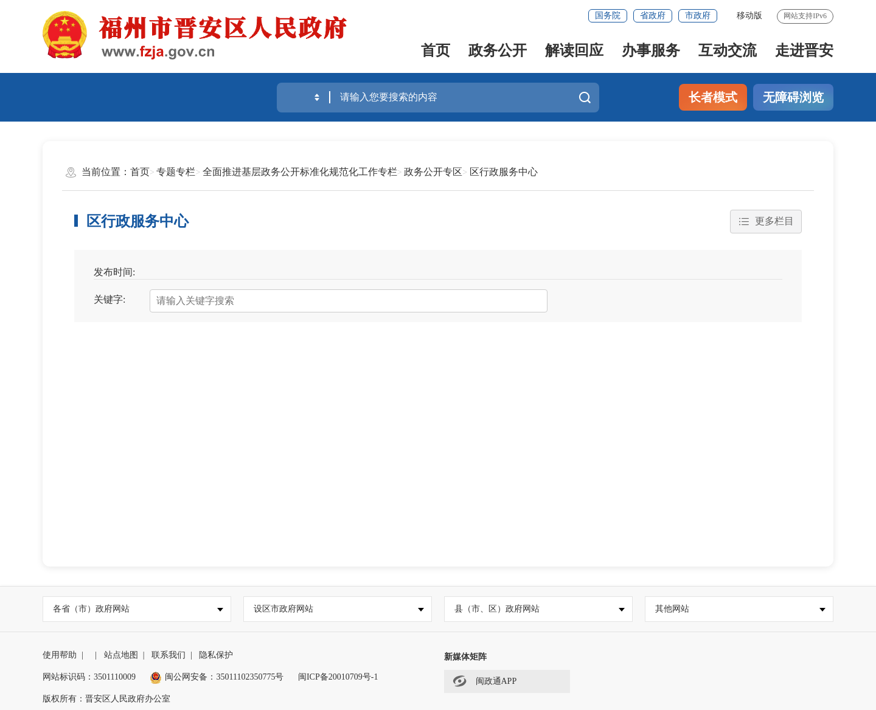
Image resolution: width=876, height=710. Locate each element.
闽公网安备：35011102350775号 (216, 676)
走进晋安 (804, 50)
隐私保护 (216, 655)
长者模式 (713, 97)
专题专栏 (175, 172)
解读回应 (574, 50)
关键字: (109, 299)
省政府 (653, 15)
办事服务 (651, 50)
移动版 (749, 15)
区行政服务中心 (504, 172)
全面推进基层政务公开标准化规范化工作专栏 (300, 172)
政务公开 (497, 50)
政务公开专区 (433, 172)
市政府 (698, 15)
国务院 (607, 15)
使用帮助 (60, 655)
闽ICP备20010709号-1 (338, 676)
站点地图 (121, 655)
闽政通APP (484, 681)
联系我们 (168, 655)
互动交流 (727, 50)
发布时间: (114, 272)
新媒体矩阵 (465, 656)
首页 (435, 50)
